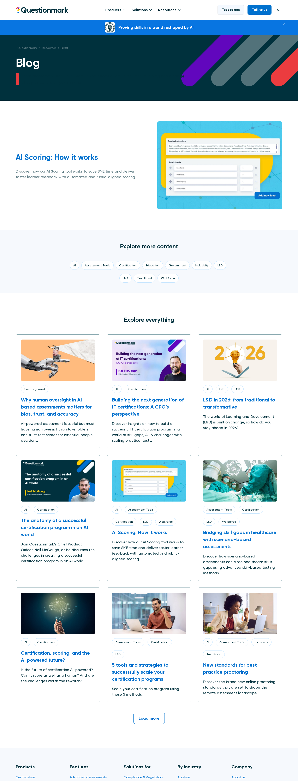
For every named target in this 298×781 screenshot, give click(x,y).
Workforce (166, 521)
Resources (167, 10)
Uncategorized (34, 389)
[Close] (284, 23)
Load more (149, 718)
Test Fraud (214, 654)
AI (116, 389)
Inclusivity (261, 642)
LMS (237, 389)
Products (113, 10)
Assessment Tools (141, 509)
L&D (222, 389)
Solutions (140, 10)
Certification (137, 389)
